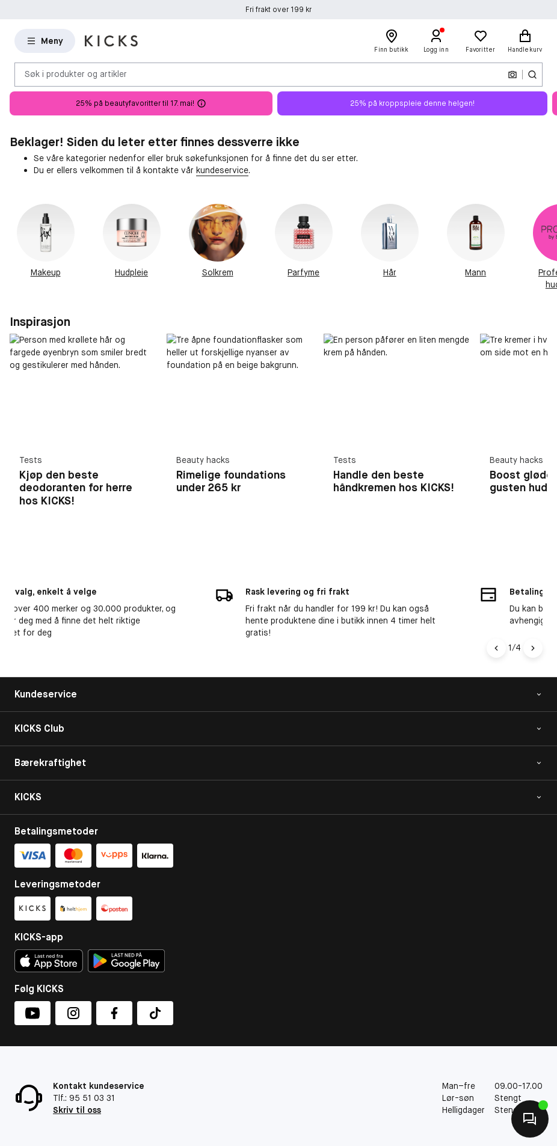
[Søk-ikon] (532, 74)
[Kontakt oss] (530, 1119)
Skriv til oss (77, 1110)
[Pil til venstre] (496, 648)
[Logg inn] (436, 41)
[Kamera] (512, 74)
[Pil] (533, 648)
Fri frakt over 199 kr (278, 17)
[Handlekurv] (525, 41)
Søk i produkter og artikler (76, 74)
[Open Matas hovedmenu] (44, 41)
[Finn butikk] (391, 41)
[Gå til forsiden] (111, 41)
